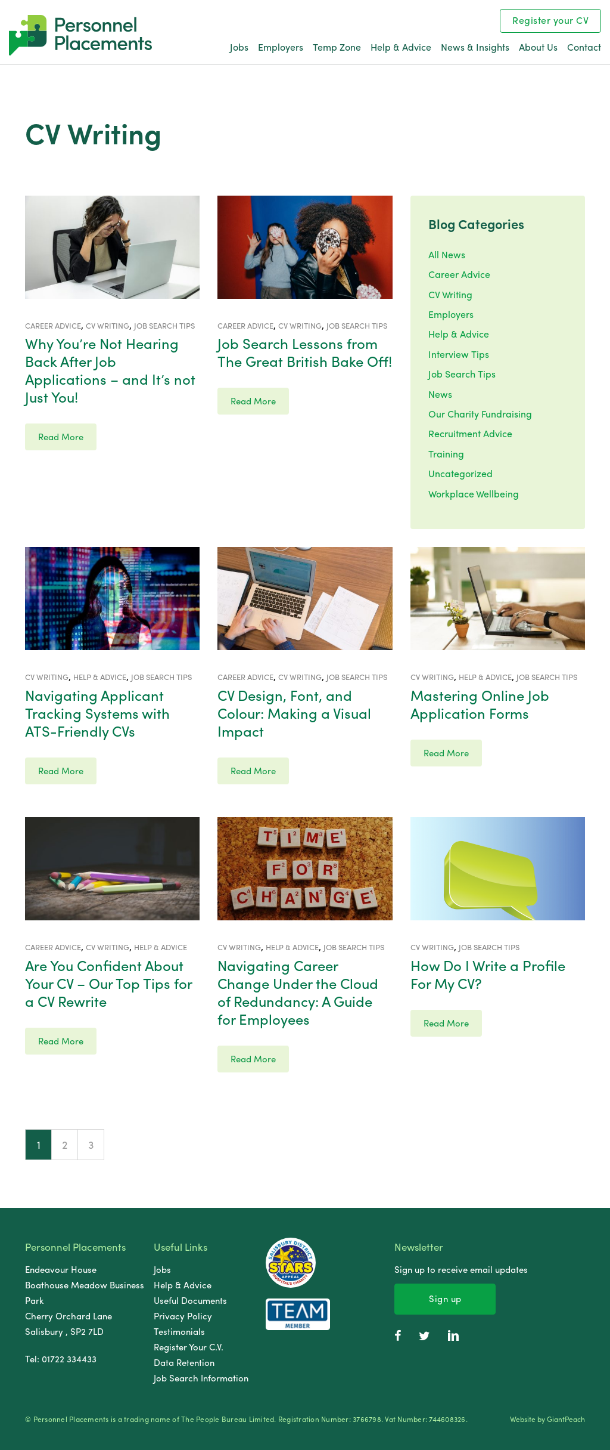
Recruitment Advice (470, 433)
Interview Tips (458, 354)
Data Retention (184, 1362)
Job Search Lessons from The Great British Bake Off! (304, 352)
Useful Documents (190, 1300)
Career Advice (459, 274)
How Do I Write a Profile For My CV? (487, 974)
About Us (538, 47)
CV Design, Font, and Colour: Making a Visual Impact (294, 713)
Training (446, 453)
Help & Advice (401, 47)
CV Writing (450, 294)
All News (446, 254)
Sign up (445, 1298)
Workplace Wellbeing (473, 493)
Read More (60, 436)
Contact (584, 47)
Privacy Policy (183, 1315)
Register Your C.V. (188, 1346)
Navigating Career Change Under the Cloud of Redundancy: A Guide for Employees (297, 992)
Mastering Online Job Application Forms (479, 704)
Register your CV (550, 20)
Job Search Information (201, 1377)
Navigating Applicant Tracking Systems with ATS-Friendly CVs (97, 713)
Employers (280, 47)
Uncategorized (460, 473)
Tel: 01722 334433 (61, 1358)
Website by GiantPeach (547, 1419)
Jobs (239, 47)
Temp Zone (337, 47)
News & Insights (475, 47)
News (440, 394)
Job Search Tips (462, 374)
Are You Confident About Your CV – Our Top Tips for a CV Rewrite (108, 983)
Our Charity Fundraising (480, 414)
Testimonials (179, 1331)
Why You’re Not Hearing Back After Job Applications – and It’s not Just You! (110, 370)
